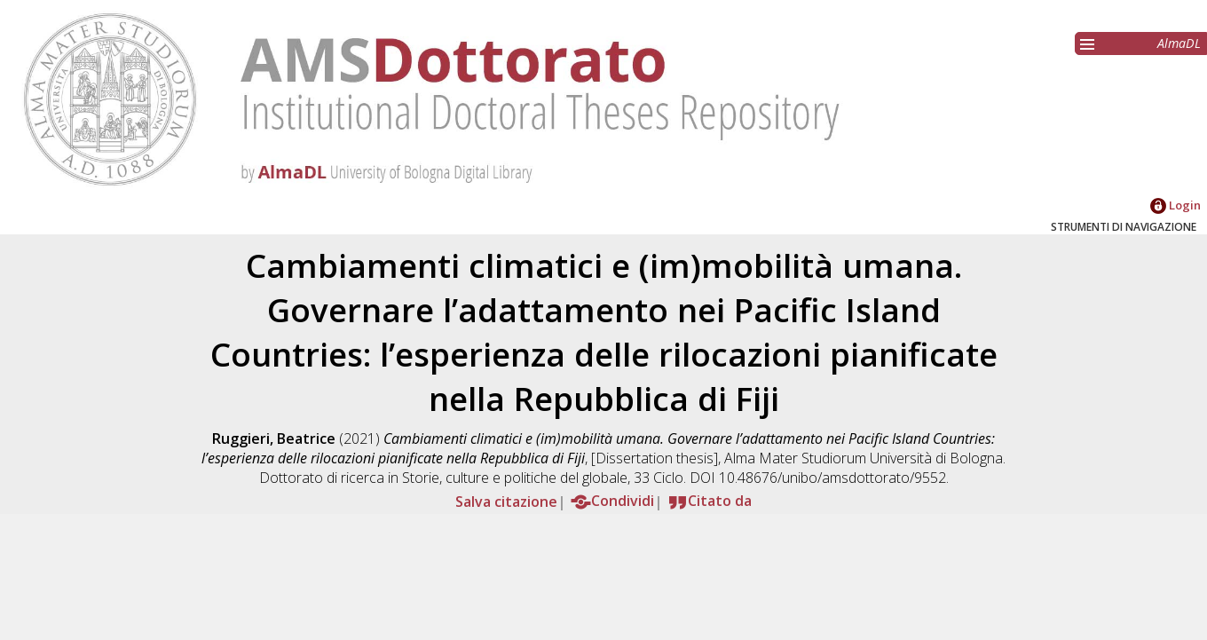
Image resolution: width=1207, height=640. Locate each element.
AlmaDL (1179, 43)
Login (1175, 205)
